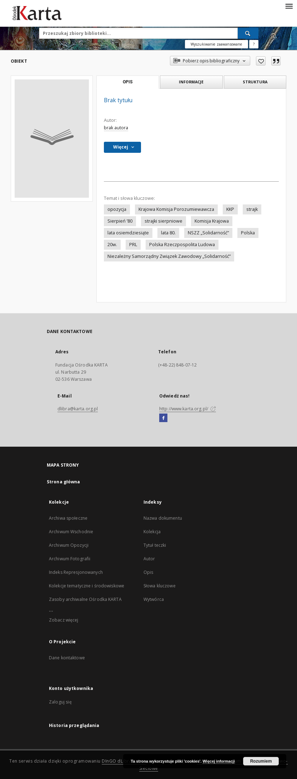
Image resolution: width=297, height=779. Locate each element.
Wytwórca (154, 599)
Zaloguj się (60, 702)
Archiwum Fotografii (69, 559)
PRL (133, 245)
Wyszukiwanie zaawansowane (216, 44)
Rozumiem (261, 761)
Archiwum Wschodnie (71, 532)
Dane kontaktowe (67, 658)
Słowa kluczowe (160, 586)
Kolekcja (152, 532)
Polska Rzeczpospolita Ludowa (182, 245)
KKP (230, 209)
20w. (112, 245)
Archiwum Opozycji (69, 545)
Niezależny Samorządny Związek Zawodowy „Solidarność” (169, 256)
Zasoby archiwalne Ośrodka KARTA (85, 599)
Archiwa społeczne (68, 518)
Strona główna (63, 482)
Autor (149, 559)
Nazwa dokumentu (163, 518)
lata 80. (168, 233)
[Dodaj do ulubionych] (261, 61)
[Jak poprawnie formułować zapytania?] (253, 44)
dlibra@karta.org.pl (77, 409)
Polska (248, 233)
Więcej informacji (219, 761)
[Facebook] (163, 418)
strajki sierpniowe (163, 221)
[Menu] (288, 5)
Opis (148, 572)
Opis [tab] (127, 81)
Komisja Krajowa (212, 221)
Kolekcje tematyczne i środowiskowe (86, 586)
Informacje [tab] (191, 81)
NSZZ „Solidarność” (208, 233)
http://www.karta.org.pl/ (187, 409)
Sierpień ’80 (119, 221)
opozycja (116, 209)
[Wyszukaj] (248, 33)
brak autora (116, 128)
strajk (252, 209)
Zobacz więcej (64, 620)
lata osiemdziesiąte (128, 233)
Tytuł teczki (155, 545)
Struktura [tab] (255, 81)
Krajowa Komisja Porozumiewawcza (176, 209)
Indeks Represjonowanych (76, 572)
